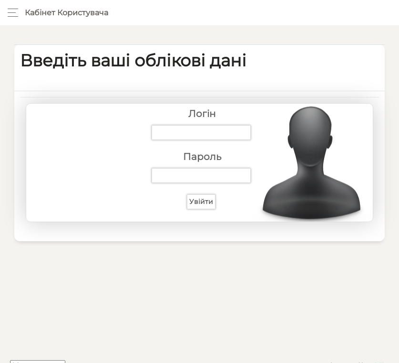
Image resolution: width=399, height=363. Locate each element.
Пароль (202, 156)
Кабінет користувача (66, 12)
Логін (202, 113)
